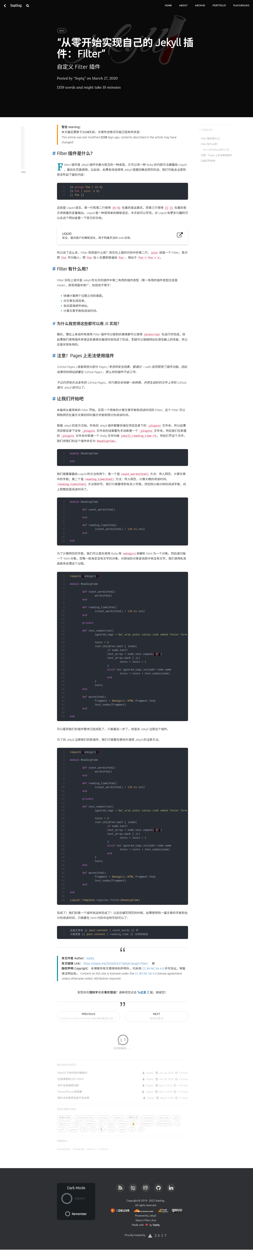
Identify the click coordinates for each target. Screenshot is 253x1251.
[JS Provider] (119, 1210)
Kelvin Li (92, 1149)
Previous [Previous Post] (89, 1017)
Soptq (156, 1224)
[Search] (27, 5)
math (122, 1129)
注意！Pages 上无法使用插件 (216, 155)
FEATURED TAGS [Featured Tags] (66, 1109)
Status (139, 1220)
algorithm (64, 1123)
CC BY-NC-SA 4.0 (153, 968)
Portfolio (219, 5)
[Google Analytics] (162, 1210)
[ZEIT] (157, 1235)
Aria (153, 1220)
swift (61, 1129)
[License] (176, 1210)
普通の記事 (64, 1117)
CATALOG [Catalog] (207, 129)
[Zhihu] (133, 1187)
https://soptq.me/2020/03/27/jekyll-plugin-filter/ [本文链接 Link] (115, 963)
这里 (142, 992)
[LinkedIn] (171, 1187)
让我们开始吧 (208, 160)
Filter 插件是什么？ (211, 138)
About (183, 5)
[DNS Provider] (143, 1210)
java (176, 1117)
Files (147, 1220)
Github (122, 1123)
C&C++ (78, 1123)
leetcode (164, 1117)
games (73, 1129)
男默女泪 (133, 1117)
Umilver (103, 1149)
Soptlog (16, 5)
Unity (111, 1129)
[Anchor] (53, 153)
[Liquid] (122, 235)
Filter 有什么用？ (210, 144)
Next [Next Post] (156, 1017)
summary (103, 1117)
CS (93, 1129)
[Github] (158, 1187)
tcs (132, 1129)
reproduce (148, 1117)
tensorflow (146, 1123)
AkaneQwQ (63, 1149)
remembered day (84, 1117)
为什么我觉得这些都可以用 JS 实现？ (217, 150)
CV (101, 1123)
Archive (200, 5)
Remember (76, 1214)
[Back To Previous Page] (4, 5)
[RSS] (120, 1187)
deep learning (164, 1123)
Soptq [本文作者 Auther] (90, 958)
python (90, 1123)
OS (140, 1129)
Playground (241, 5)
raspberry (118, 1117)
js (177, 1123)
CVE (84, 1129)
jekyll (61, 30)
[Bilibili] (146, 1187)
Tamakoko (79, 1149)
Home (168, 5)
